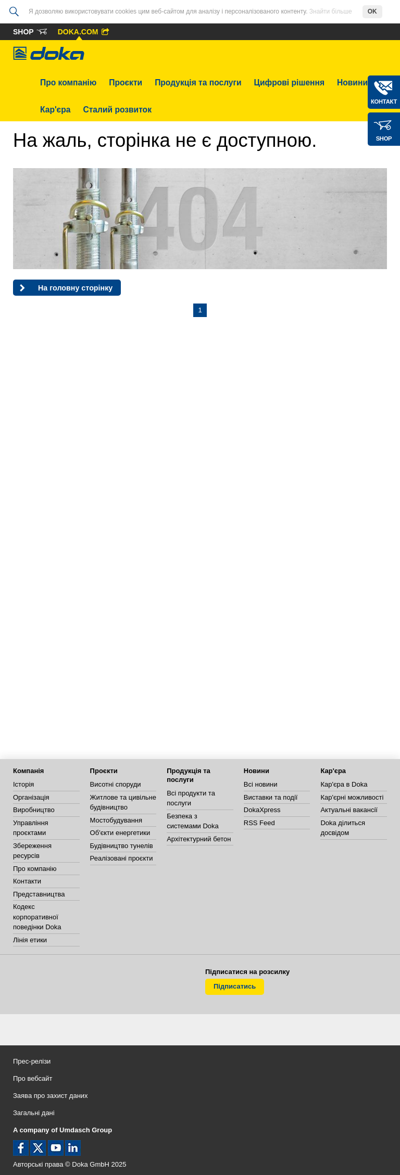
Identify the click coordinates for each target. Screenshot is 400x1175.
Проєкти (125, 82)
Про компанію (68, 82)
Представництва (39, 894)
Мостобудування (116, 820)
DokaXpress (262, 810)
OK (372, 11)
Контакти (27, 881)
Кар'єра (55, 109)
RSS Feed (259, 823)
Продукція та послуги (198, 82)
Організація (31, 797)
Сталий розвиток (117, 109)
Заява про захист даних (50, 1096)
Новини (352, 82)
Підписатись (235, 986)
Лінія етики (30, 940)
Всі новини (261, 784)
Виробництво (34, 810)
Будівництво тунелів (121, 846)
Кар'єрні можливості (351, 797)
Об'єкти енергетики (120, 833)
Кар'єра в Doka (343, 784)
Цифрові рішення (289, 82)
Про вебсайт (33, 1078)
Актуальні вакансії (349, 810)
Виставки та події (271, 797)
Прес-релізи (32, 1061)
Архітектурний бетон (199, 839)
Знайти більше (330, 11)
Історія (23, 784)
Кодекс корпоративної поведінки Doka (37, 917)
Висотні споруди (115, 784)
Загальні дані (34, 1113)
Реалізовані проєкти (121, 858)
